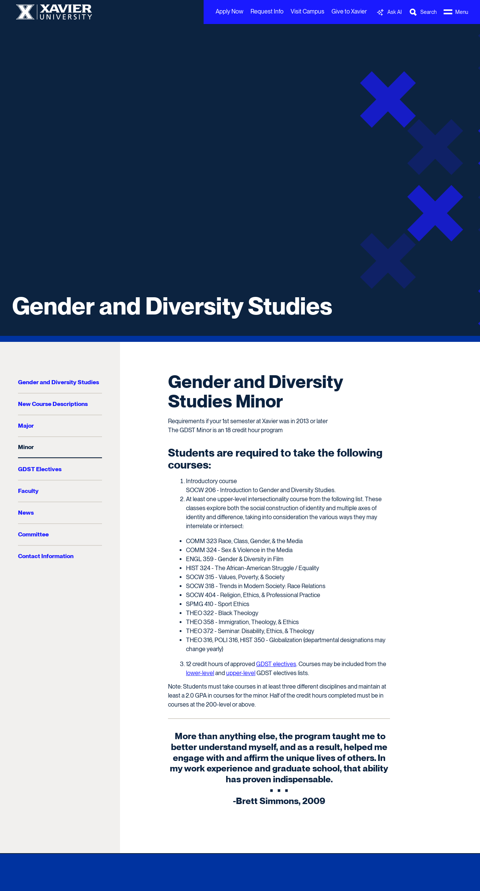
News (26, 512)
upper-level (240, 673)
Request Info (267, 11)
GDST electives (276, 664)
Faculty (28, 490)
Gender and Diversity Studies (172, 306)
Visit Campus (307, 11)
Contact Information (46, 556)
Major (26, 425)
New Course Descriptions (53, 403)
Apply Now (229, 11)
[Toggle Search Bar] (422, 12)
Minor (26, 447)
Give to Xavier (349, 11)
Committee (33, 534)
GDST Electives (40, 469)
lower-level (200, 673)
